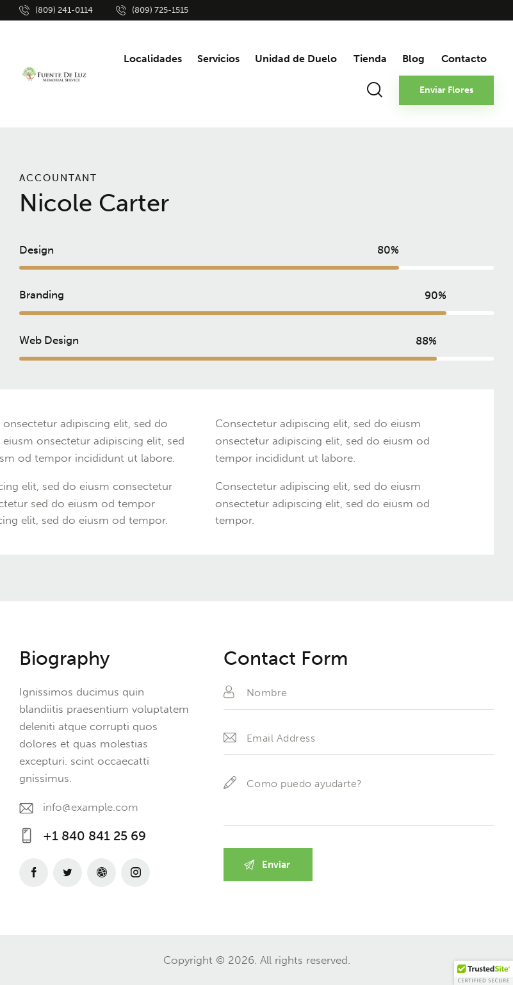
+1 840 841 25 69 (94, 835)
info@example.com (90, 807)
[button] (483, 973)
